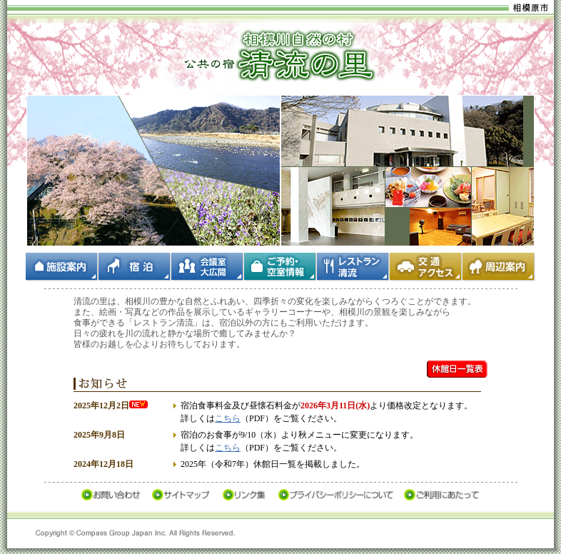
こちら (228, 418)
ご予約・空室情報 (280, 267)
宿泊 (134, 267)
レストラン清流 (353, 267)
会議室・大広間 (207, 267)
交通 (426, 267)
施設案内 (62, 267)
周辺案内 (499, 267)
